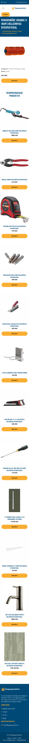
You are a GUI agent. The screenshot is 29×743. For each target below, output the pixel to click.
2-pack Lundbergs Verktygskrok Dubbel (14, 373)
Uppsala (4, 2)
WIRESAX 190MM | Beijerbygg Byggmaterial (14, 180)
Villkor (20, 738)
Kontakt (14, 738)
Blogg (4, 718)
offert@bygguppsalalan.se (21, 2)
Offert (5, 14)
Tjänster (5, 712)
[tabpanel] (14, 51)
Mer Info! (14, 80)
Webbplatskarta (21, 740)
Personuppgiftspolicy (9, 740)
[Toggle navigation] (3, 8)
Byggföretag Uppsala (9, 708)
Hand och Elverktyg (14, 69)
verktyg (22, 69)
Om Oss (5, 715)
